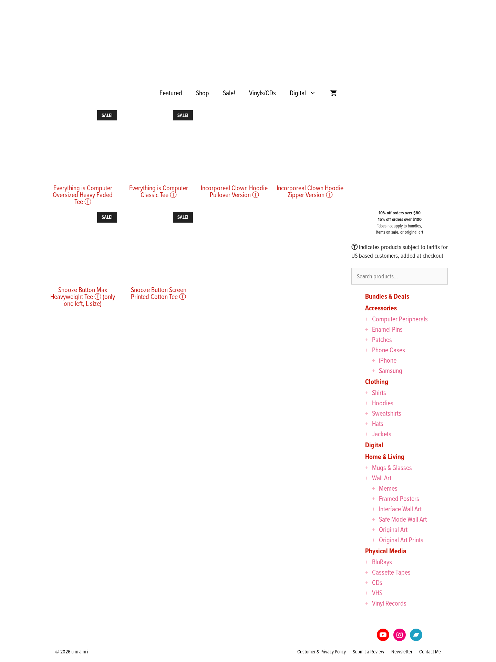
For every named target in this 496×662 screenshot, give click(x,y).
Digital (306, 93)
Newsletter (401, 651)
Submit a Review (368, 651)
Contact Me (430, 651)
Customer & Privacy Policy (321, 651)
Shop (202, 92)
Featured (170, 92)
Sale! (229, 92)
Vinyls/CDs (262, 92)
